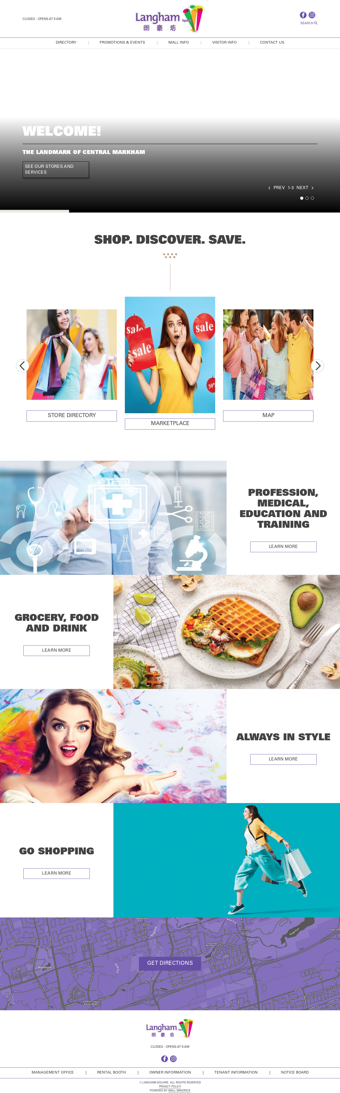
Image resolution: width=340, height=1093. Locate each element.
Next (317, 365)
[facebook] (304, 15)
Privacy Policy (170, 1087)
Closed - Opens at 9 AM (42, 19)
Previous (22, 365)
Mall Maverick (179, 1091)
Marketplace (170, 424)
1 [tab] (301, 198)
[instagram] (313, 15)
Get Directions (170, 963)
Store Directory (72, 416)
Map (268, 416)
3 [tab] (312, 198)
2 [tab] (307, 198)
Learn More (283, 547)
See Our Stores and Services (49, 170)
